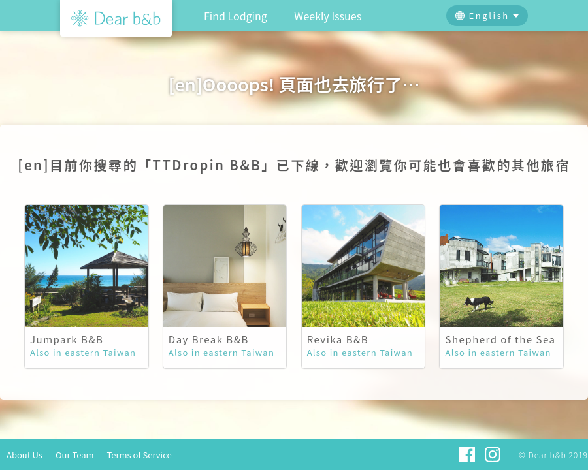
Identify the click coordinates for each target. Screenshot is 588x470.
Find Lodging (235, 16)
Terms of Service (139, 454)
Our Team (75, 454)
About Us (24, 454)
